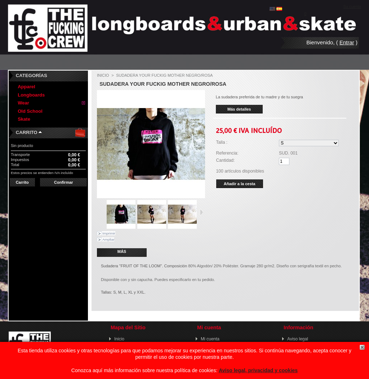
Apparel (26, 86)
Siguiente (202, 212)
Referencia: (227, 153)
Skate (24, 119)
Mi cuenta (210, 339)
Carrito (26, 132)
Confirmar (63, 182)
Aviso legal (297, 339)
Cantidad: (225, 160)
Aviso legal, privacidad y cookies (258, 370)
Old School (30, 111)
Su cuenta (352, 6)
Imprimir (108, 233)
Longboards (31, 95)
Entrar (346, 42)
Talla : (222, 142)
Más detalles (239, 109)
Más (121, 251)
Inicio (103, 75)
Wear (23, 103)
